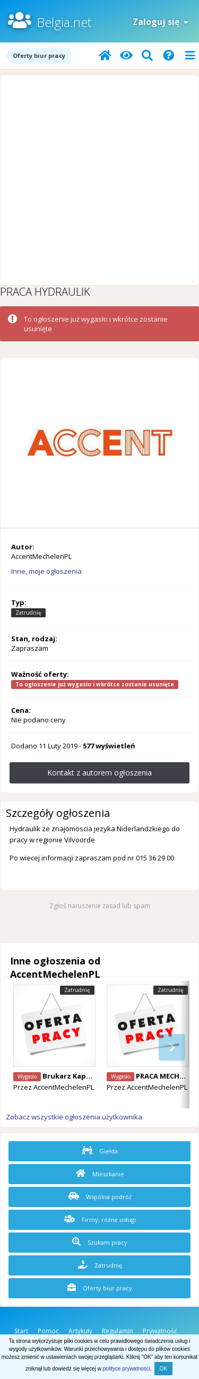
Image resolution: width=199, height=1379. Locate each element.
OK (163, 1369)
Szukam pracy (99, 1242)
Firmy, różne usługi (100, 1219)
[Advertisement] (99, 180)
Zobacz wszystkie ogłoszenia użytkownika (74, 1117)
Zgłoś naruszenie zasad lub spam (99, 905)
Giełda (100, 1151)
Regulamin (117, 1330)
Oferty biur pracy (99, 1287)
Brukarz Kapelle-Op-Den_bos (93, 1076)
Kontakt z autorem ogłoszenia (99, 773)
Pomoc (48, 1330)
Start (21, 1330)
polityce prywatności (126, 1369)
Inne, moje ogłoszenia (46, 571)
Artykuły (80, 1330)
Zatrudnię (100, 1265)
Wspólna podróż (100, 1196)
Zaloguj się (160, 22)
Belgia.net (64, 22)
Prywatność (160, 1330)
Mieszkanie (100, 1173)
